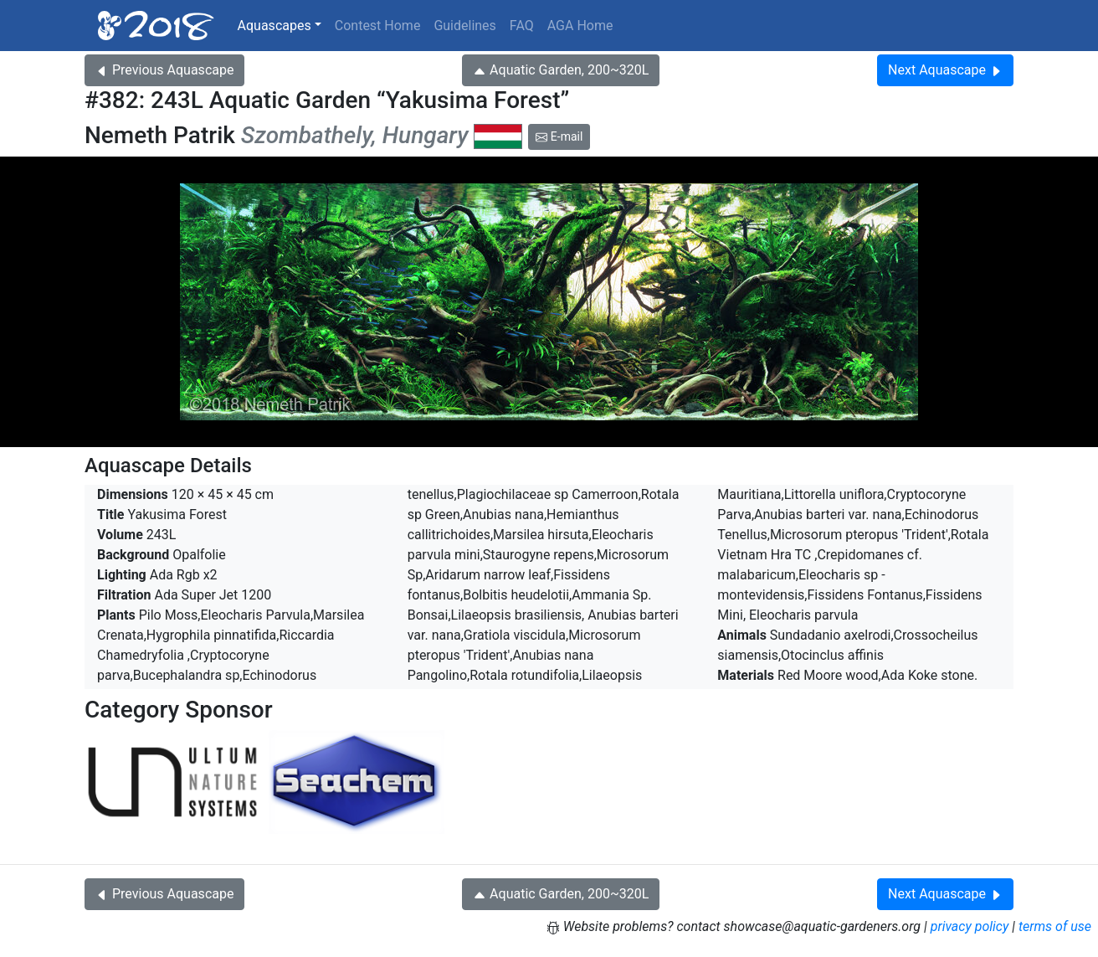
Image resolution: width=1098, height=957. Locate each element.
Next (945, 70)
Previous (164, 70)
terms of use (1054, 926)
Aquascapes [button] (274, 25)
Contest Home (378, 25)
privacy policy (970, 926)
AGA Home (580, 25)
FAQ (522, 25)
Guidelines (464, 25)
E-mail (559, 136)
